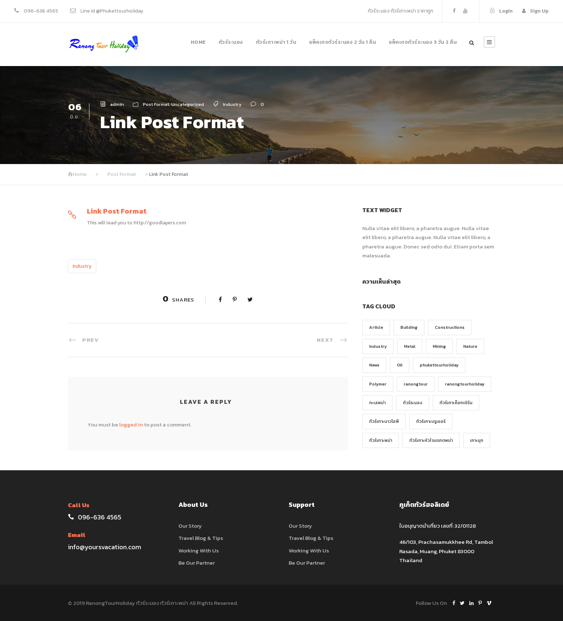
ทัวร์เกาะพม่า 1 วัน (276, 42)
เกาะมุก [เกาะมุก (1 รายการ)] (476, 440)
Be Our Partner (196, 563)
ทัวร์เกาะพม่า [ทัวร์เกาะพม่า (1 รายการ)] (380, 440)
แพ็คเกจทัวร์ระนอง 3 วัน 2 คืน (423, 42)
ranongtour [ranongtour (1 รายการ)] (416, 384)
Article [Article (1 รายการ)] (376, 327)
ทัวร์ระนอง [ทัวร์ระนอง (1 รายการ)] (412, 403)
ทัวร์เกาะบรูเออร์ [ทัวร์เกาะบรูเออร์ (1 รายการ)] (431, 421)
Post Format (156, 104)
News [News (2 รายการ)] (374, 365)
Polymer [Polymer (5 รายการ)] (377, 384)
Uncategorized (187, 104)
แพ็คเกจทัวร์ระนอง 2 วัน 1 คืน (342, 42)
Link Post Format (116, 211)
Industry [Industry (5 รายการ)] (378, 346)
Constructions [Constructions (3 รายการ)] (450, 327)
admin (117, 104)
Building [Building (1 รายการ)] (409, 327)
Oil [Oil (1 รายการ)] (400, 365)
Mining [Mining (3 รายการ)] (439, 346)
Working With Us (198, 550)
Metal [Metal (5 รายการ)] (409, 346)
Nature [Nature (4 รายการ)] (470, 346)
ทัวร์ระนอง (231, 42)
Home (198, 42)
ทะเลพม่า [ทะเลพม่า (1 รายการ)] (377, 403)
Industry (232, 104)
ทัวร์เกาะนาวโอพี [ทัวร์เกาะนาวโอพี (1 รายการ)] (384, 421)
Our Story (190, 526)
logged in (131, 424)
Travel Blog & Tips (200, 538)
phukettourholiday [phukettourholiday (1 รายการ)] (439, 365)
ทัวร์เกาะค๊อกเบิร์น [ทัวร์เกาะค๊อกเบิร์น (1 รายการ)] (456, 403)
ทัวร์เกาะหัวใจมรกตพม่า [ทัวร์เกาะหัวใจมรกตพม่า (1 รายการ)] (431, 440)
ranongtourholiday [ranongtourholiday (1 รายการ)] (464, 384)
